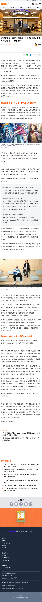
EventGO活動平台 (6, 568)
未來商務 (4, 548)
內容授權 (39, 0)
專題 (21, 7)
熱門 (4, 7)
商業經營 (11, 44)
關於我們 (28, 0)
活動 (37, 7)
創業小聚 (4, 545)
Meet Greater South (7, 575)
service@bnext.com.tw (10, 585)
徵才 (13, 582)
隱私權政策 (17, 582)
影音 (29, 7)
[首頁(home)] (5, 4)
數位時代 (4, 538)
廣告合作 (34, 0)
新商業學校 (5, 553)
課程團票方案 (5, 558)
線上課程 (4, 555)
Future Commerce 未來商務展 (9, 578)
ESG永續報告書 (24, 582)
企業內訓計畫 (5, 560)
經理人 (3, 540)
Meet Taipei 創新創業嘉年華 (9, 573)
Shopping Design (6, 543)
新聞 (12, 7)
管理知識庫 (5, 565)
